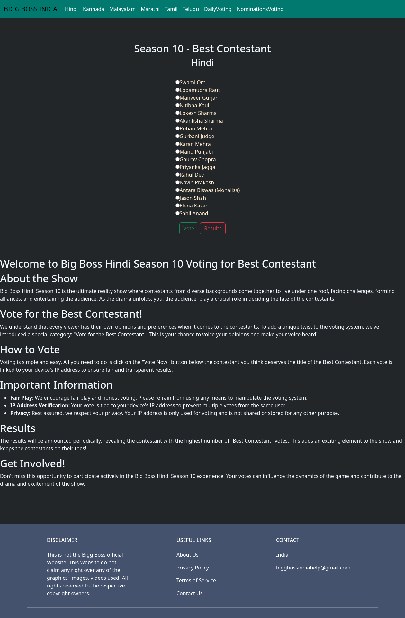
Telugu (191, 9)
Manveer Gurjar (197, 97)
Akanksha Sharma (199, 120)
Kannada (93, 9)
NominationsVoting (260, 9)
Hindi (71, 9)
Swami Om (191, 82)
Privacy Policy (192, 567)
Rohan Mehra (194, 128)
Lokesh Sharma (196, 113)
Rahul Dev (190, 174)
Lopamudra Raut (198, 89)
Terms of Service (196, 580)
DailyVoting (218, 9)
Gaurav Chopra (196, 159)
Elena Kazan (192, 205)
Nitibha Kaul (192, 105)
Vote (189, 228)
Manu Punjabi (194, 151)
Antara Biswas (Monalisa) (208, 190)
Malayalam (122, 9)
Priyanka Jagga (195, 167)
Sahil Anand (192, 213)
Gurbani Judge (195, 136)
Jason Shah (191, 197)
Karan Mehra (193, 143)
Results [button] (212, 228)
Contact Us (189, 593)
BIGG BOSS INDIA (30, 8)
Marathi (150, 9)
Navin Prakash (195, 182)
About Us (187, 554)
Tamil (171, 9)
